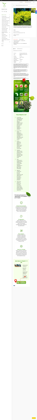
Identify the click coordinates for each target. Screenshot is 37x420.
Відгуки (2, 45)
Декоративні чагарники (5, 28)
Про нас (2, 43)
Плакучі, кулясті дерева (5, 24)
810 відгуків (30, 0)
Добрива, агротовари (4, 35)
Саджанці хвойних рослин (5, 21)
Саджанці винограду (4, 29)
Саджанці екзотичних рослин (5, 20)
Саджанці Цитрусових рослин (5, 17)
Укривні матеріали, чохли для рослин (5, 40)
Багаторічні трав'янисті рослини (5, 32)
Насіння (3, 41)
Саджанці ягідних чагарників (5, 25)
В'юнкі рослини (4, 34)
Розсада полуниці (4, 16)
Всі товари (21, 109)
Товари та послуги (4, 14)
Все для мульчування (4, 38)
